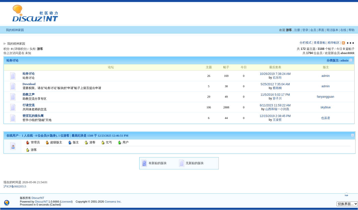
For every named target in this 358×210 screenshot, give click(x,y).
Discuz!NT (38, 197)
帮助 (352, 30)
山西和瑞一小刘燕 (277, 109)
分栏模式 (306, 42)
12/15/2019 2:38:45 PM (275, 116)
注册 (297, 30)
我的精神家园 (15, 30)
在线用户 (12, 135)
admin (344, 60)
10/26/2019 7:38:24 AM (275, 74)
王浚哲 (277, 119)
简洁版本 (332, 30)
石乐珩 (277, 77)
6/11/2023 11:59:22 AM (275, 105)
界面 (321, 30)
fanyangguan (325, 96)
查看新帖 (320, 42)
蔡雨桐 (277, 88)
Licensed (66, 201)
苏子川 (277, 98)
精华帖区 (334, 42)
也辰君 (325, 118)
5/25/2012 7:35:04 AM (275, 84)
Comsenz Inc (113, 201)
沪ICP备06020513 (14, 186)
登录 (305, 30)
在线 (343, 30)
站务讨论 (12, 60)
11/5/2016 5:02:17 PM (275, 94)
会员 (313, 30)
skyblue (325, 107)
